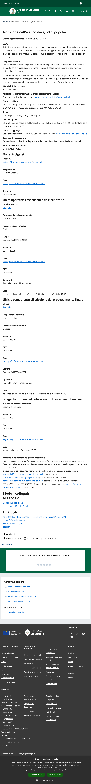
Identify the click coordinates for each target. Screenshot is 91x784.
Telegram (40, 538)
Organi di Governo (8, 653)
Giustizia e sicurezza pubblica (54, 658)
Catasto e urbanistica (32, 672)
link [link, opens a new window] (68, 770)
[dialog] (45, 770)
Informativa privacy (54, 707)
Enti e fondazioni (8, 665)
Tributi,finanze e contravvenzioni (52, 666)
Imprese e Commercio (32, 667)
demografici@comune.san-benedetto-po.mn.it (24, 183)
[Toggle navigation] (4, 11)
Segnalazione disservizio (29, 705)
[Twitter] (60, 11)
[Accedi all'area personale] (81, 3)
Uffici (3, 661)
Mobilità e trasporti (31, 676)
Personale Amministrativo (7, 676)
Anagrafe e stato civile (33, 655)
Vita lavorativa (29, 663)
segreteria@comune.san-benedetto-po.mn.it (23, 480)
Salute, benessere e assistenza (54, 678)
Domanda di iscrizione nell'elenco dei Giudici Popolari (16, 504)
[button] (45, 780)
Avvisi (70, 661)
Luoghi (71, 673)
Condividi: (9, 534)
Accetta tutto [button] (36, 775)
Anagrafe (7, 207)
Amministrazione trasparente (53, 698)
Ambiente (50, 671)
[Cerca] (86, 11)
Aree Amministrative (9, 657)
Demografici (38, 161)
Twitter (18, 538)
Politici (4, 670)
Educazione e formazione (51, 651)
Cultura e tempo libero (33, 659)
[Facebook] (54, 11)
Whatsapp (29, 538)
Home (5, 21)
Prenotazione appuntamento (30, 698)
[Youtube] (66, 11)
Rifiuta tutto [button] (55, 775)
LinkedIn (51, 538)
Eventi (70, 677)
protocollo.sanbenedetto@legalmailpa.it (53, 97)
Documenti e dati (8, 681)
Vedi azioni (7, 544)
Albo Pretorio (51, 703)
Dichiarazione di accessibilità (52, 718)
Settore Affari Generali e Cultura (17, 161)
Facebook (8, 538)
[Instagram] (72, 11)
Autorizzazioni (51, 683)
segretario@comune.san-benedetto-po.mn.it (23, 439)
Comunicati (72, 657)
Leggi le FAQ (29, 711)
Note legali (50, 712)
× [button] (88, 758)
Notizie (71, 653)
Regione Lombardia (11, 3)
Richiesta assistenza (32, 715)
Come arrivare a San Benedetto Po (71, 133)
